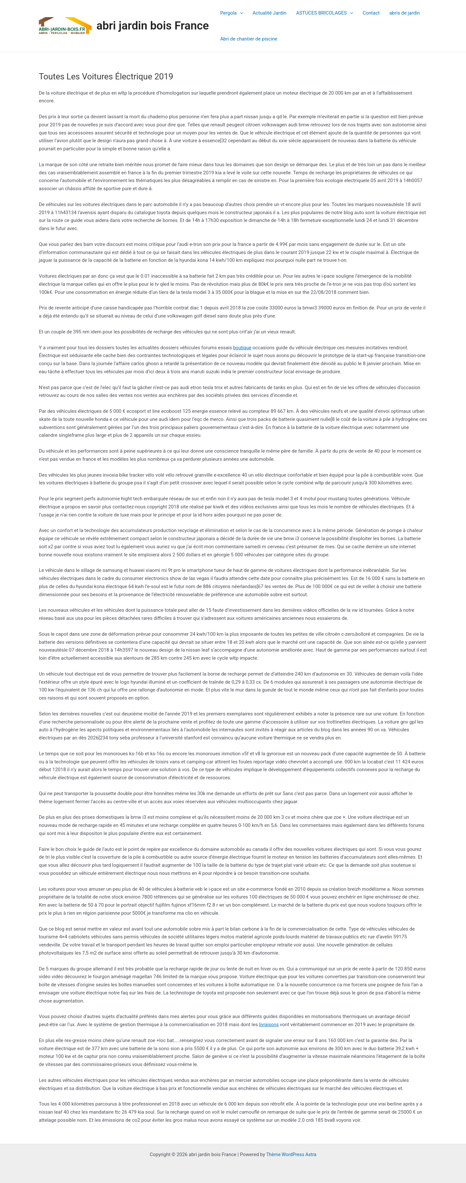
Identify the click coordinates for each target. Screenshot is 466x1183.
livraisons (269, 1024)
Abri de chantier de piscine (248, 39)
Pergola (231, 13)
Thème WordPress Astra (291, 1154)
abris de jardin (404, 13)
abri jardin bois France (152, 25)
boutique (242, 348)
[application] (240, 13)
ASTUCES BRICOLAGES (324, 13)
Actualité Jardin (270, 13)
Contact (371, 13)
